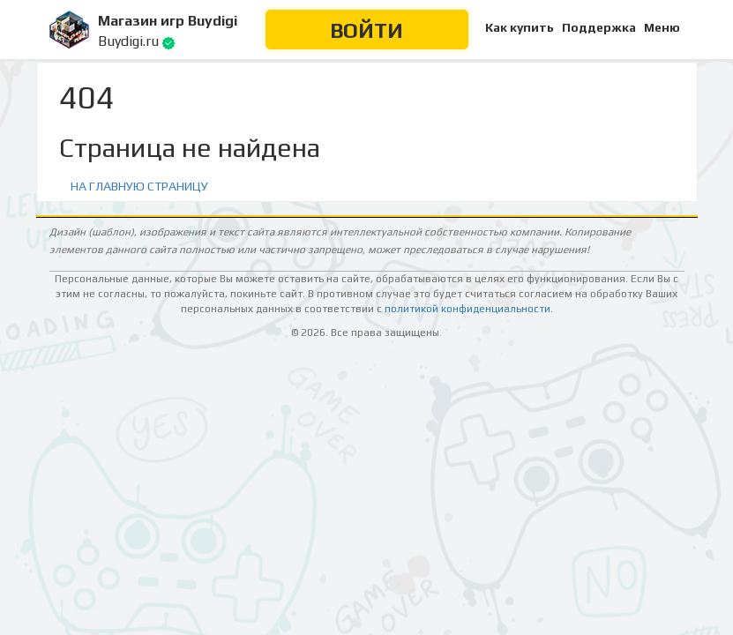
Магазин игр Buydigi (167, 20)
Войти (366, 30)
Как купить (519, 27)
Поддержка (599, 27)
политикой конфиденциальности (467, 309)
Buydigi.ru (128, 41)
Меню (662, 27)
